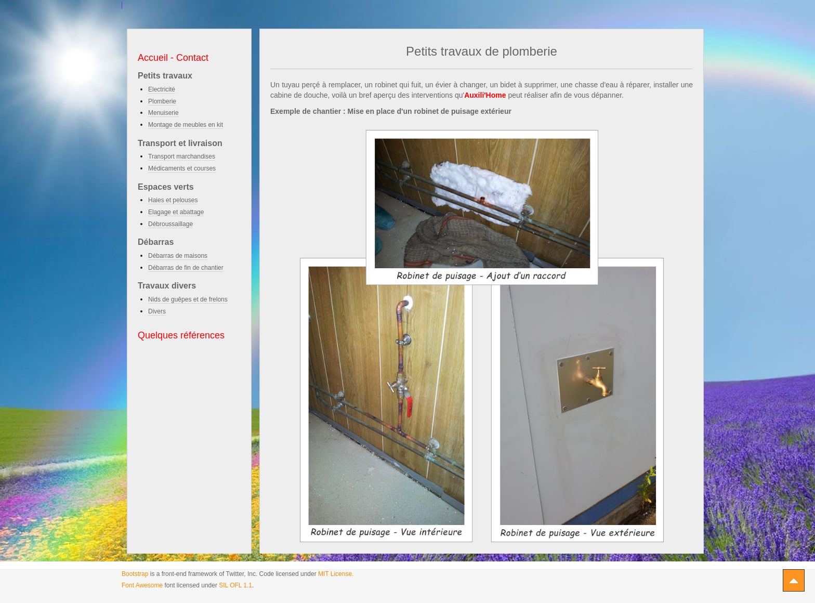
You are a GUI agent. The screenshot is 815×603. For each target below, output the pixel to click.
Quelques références (181, 335)
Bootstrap (135, 574)
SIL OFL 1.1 (235, 585)
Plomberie (162, 101)
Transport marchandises (181, 156)
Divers (157, 311)
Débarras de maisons (177, 255)
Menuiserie (163, 112)
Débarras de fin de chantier (186, 267)
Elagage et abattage (176, 212)
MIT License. (335, 574)
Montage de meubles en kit (185, 124)
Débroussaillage (170, 224)
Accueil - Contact (173, 58)
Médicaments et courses (182, 168)
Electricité (161, 89)
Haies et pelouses (173, 200)
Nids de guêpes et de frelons (188, 299)
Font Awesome (142, 585)
